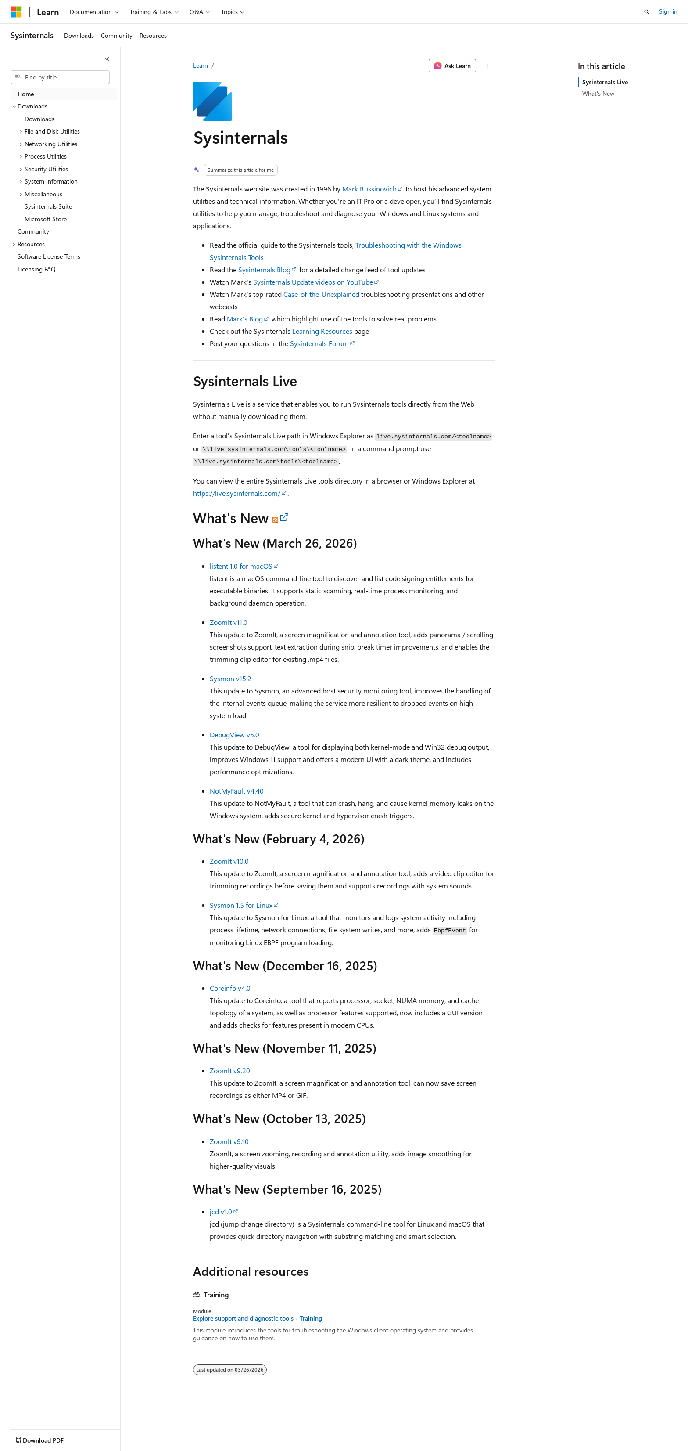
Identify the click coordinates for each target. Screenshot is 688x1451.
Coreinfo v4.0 (230, 988)
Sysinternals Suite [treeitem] (48, 206)
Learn (200, 65)
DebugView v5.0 (234, 734)
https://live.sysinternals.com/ (236, 493)
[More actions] (487, 66)
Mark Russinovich (369, 188)
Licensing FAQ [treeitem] (37, 269)
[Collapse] (107, 59)
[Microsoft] (16, 12)
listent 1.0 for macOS (241, 565)
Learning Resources (322, 331)
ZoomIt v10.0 (229, 861)
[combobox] (60, 77)
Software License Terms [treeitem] (49, 256)
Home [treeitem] (26, 94)
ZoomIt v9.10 (229, 1141)
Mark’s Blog (245, 318)
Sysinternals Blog (264, 269)
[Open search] (647, 12)
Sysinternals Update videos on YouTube (313, 281)
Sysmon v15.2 (230, 678)
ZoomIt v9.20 (230, 1070)
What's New (598, 93)
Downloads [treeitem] (39, 119)
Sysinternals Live (605, 82)
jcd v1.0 (221, 1211)
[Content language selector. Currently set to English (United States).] (51, 1438)
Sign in (668, 11)
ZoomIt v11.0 (228, 622)
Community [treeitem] (33, 231)
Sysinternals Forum (319, 343)
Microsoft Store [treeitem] (46, 219)
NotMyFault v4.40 (237, 790)
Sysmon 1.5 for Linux (241, 905)
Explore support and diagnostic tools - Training (257, 1318)
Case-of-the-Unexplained (321, 294)
